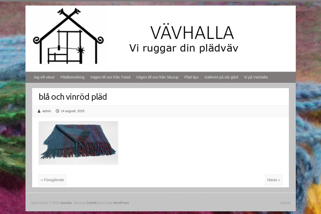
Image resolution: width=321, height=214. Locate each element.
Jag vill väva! (44, 77)
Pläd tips (191, 77)
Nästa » (273, 180)
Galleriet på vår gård (221, 77)
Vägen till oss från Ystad (110, 77)
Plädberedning (72, 77)
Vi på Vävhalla (256, 77)
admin (46, 111)
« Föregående (52, 180)
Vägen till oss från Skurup (157, 77)
